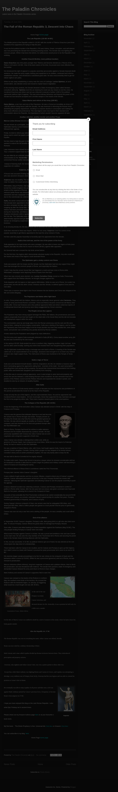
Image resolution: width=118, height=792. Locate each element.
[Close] (88, 119)
